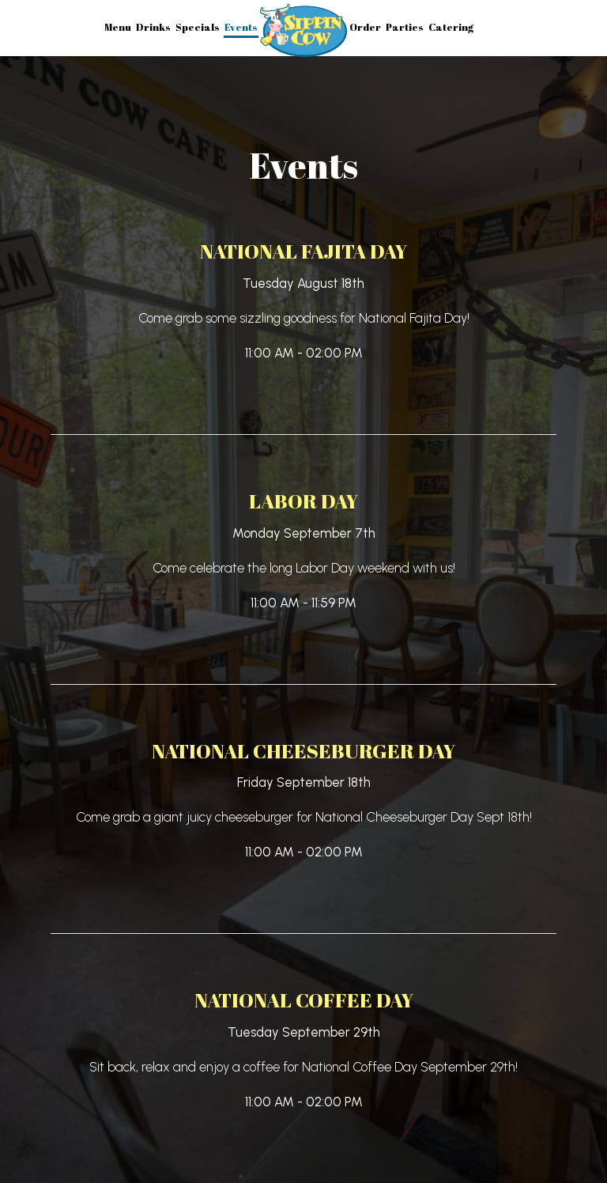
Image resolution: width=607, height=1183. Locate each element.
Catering (450, 27)
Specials (197, 27)
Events (241, 27)
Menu (117, 27)
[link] (303, 30)
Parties (405, 27)
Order (365, 27)
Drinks (153, 27)
